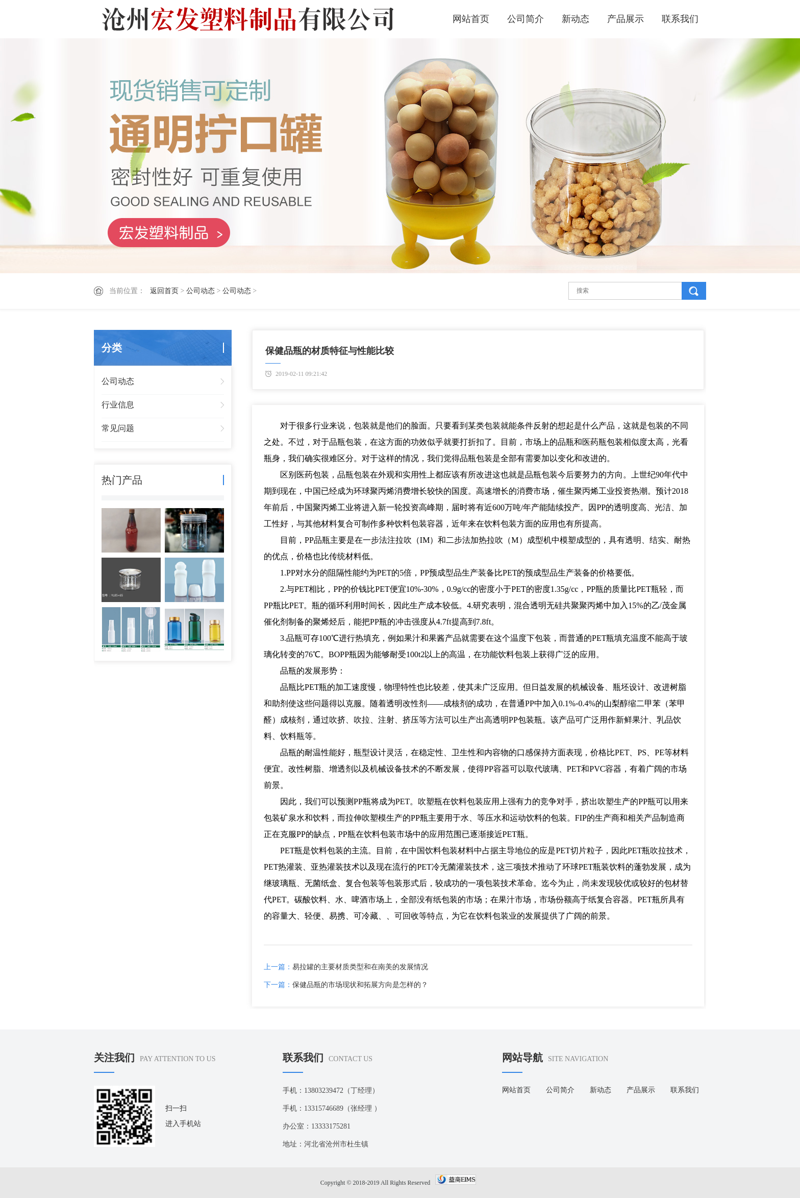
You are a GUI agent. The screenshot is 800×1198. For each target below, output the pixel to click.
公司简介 (525, 19)
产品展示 (625, 19)
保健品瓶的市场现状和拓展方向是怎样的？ (360, 985)
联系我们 (680, 19)
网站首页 (471, 19)
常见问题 (118, 428)
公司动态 (200, 291)
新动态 (575, 19)
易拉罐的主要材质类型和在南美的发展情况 (360, 967)
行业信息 (118, 404)
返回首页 (164, 291)
